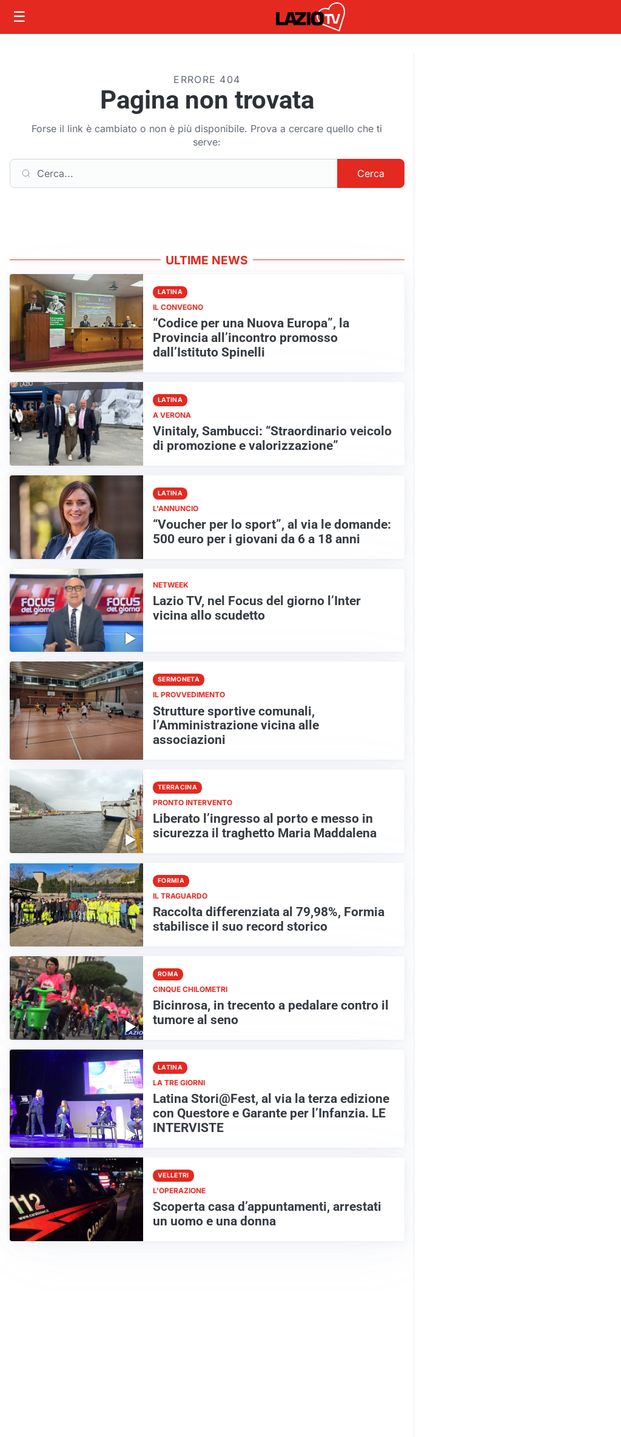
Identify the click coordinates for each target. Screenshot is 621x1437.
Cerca (370, 173)
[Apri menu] (19, 17)
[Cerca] (174, 173)
